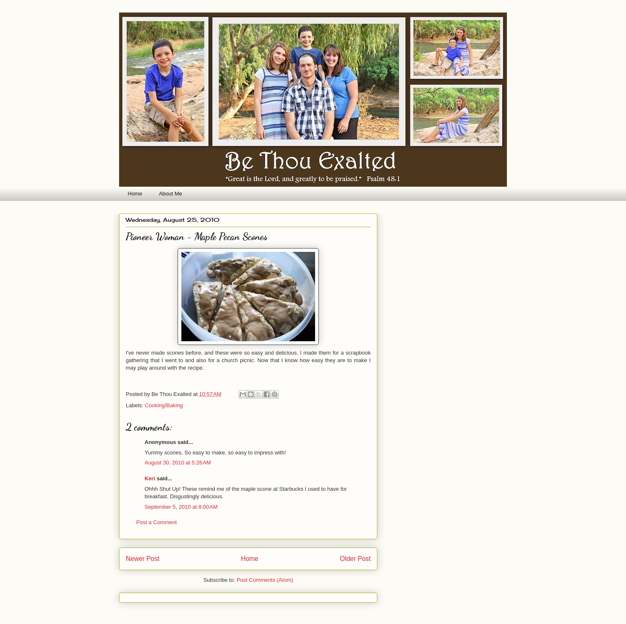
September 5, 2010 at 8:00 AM (181, 507)
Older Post (355, 558)
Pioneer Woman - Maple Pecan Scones (196, 237)
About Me (170, 193)
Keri (150, 478)
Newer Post (143, 558)
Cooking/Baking (164, 405)
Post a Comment (156, 522)
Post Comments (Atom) (265, 580)
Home (135, 193)
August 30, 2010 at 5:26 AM (178, 462)
